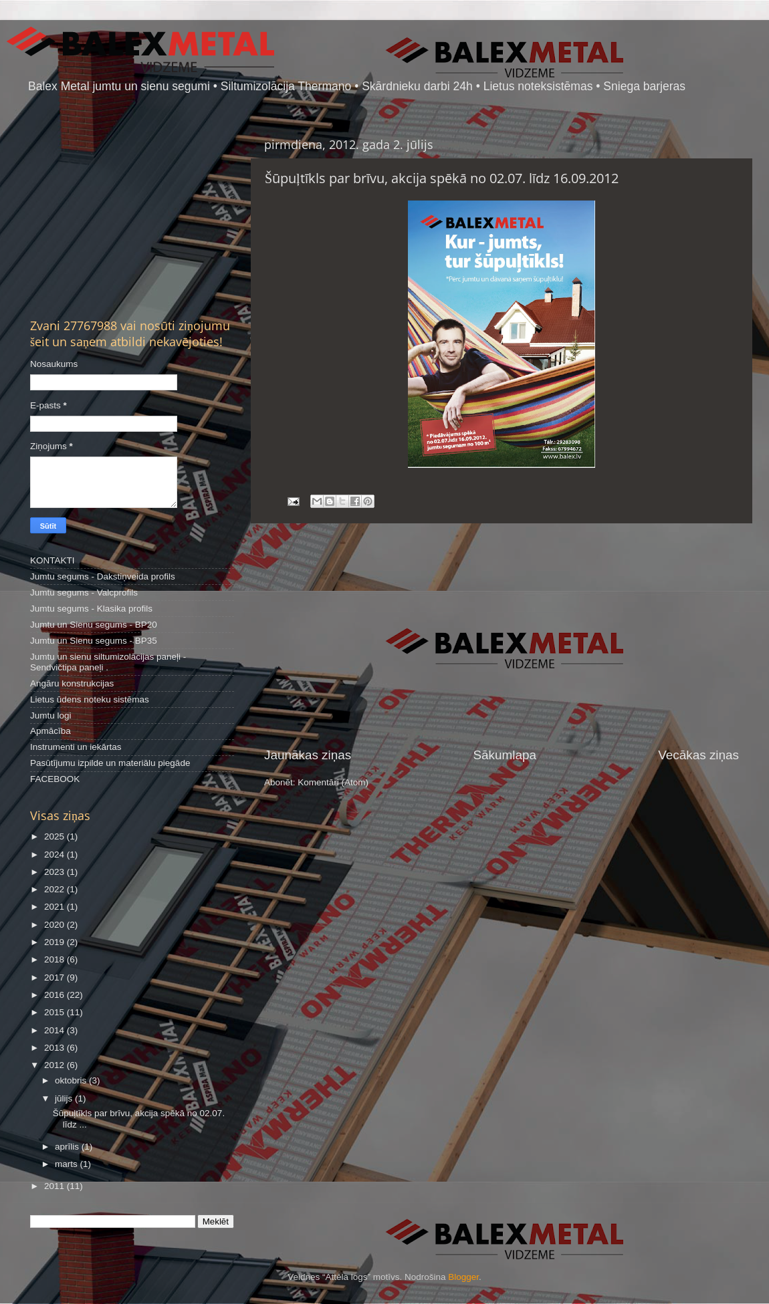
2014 (55, 1030)
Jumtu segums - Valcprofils (84, 593)
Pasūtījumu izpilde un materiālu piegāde (110, 763)
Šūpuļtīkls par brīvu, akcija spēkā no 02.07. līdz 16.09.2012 (442, 178)
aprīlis (68, 1147)
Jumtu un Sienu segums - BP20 (93, 625)
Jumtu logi (51, 715)
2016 (55, 995)
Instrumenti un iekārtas (76, 747)
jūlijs (65, 1098)
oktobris (72, 1080)
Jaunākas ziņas (307, 755)
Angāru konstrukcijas (72, 683)
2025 (55, 836)
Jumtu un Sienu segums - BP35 (93, 641)
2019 (55, 942)
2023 (55, 872)
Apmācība (50, 731)
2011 (55, 1186)
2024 (55, 855)
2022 (55, 889)
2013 (55, 1048)
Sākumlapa (504, 755)
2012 (55, 1065)
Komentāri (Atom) (333, 782)
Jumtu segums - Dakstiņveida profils (102, 576)
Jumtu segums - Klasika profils (91, 609)
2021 (55, 907)
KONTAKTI (52, 560)
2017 (55, 977)
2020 (55, 925)
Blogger (463, 1277)
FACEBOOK (55, 779)
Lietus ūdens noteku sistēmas (89, 699)
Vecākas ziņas (698, 755)
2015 (55, 1012)
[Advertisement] (501, 635)
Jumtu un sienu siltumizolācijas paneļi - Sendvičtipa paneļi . (108, 662)
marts (67, 1164)
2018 (55, 959)
